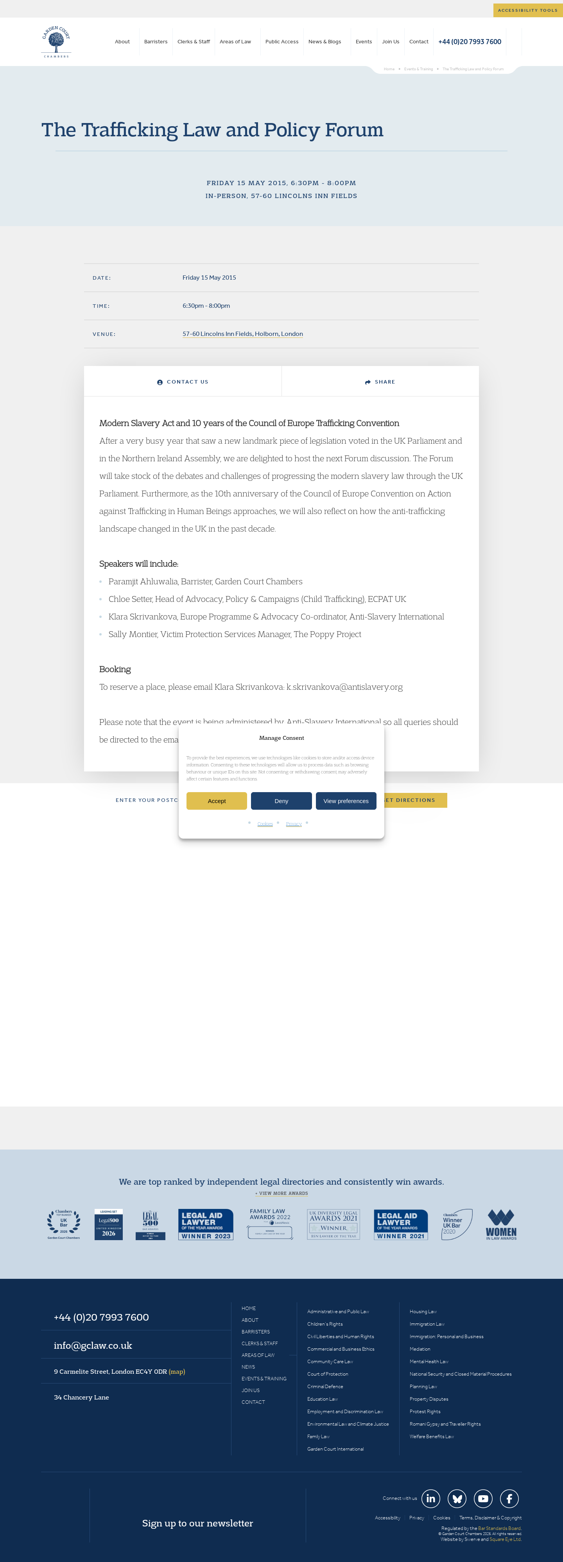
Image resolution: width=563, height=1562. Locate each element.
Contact (419, 41)
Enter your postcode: (155, 800)
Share (380, 381)
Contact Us (183, 381)
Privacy (294, 824)
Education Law (322, 1399)
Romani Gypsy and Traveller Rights (445, 1424)
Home (249, 1308)
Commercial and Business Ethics (341, 1349)
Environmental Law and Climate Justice (348, 1424)
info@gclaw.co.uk (93, 1345)
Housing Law (423, 1311)
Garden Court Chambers (56, 41)
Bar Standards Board (499, 1528)
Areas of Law (235, 41)
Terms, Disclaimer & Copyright (490, 1518)
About (122, 41)
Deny (281, 801)
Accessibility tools (528, 10)
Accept (217, 801)
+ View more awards (281, 1193)
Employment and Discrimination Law (345, 1411)
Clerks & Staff (194, 41)
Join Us (391, 41)
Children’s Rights (325, 1324)
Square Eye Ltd (505, 1539)
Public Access (282, 41)
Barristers (156, 41)
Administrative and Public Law (338, 1311)
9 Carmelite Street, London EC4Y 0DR (119, 1371)
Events (364, 41)
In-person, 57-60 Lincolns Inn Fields (282, 196)
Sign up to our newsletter (197, 1523)
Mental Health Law (429, 1361)
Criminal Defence (325, 1386)
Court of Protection (327, 1374)
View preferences (346, 801)
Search (514, 42)
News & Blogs (324, 41)
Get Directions (408, 800)
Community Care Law (330, 1361)
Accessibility (387, 1518)
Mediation (420, 1349)
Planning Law (423, 1386)
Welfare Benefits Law (432, 1436)
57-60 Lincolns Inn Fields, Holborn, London (243, 333)
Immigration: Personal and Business (447, 1336)
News (248, 1367)
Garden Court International (335, 1449)
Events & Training (264, 1379)
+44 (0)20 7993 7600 (469, 41)
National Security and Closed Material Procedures (461, 1374)
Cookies (265, 824)
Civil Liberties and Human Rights (340, 1336)
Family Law (318, 1436)
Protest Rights (425, 1411)
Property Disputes (429, 1399)
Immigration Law (427, 1324)
